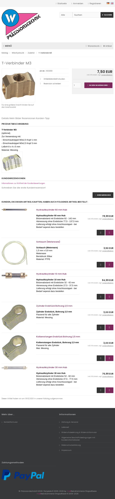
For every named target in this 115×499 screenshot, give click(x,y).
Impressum (65, 450)
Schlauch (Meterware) (48, 241)
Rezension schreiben (52, 83)
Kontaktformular (10, 422)
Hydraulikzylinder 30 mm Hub (51, 367)
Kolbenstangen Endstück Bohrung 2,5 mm (58, 336)
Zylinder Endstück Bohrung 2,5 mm (54, 305)
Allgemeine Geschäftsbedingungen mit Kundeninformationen (77, 438)
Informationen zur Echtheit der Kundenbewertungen (23, 183)
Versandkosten (106, 75)
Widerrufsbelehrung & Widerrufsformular (78, 432)
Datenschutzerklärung (70, 445)
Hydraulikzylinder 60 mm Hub (51, 209)
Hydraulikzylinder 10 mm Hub (51, 273)
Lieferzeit (64, 427)
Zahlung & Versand (68, 422)
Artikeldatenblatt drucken (54, 79)
